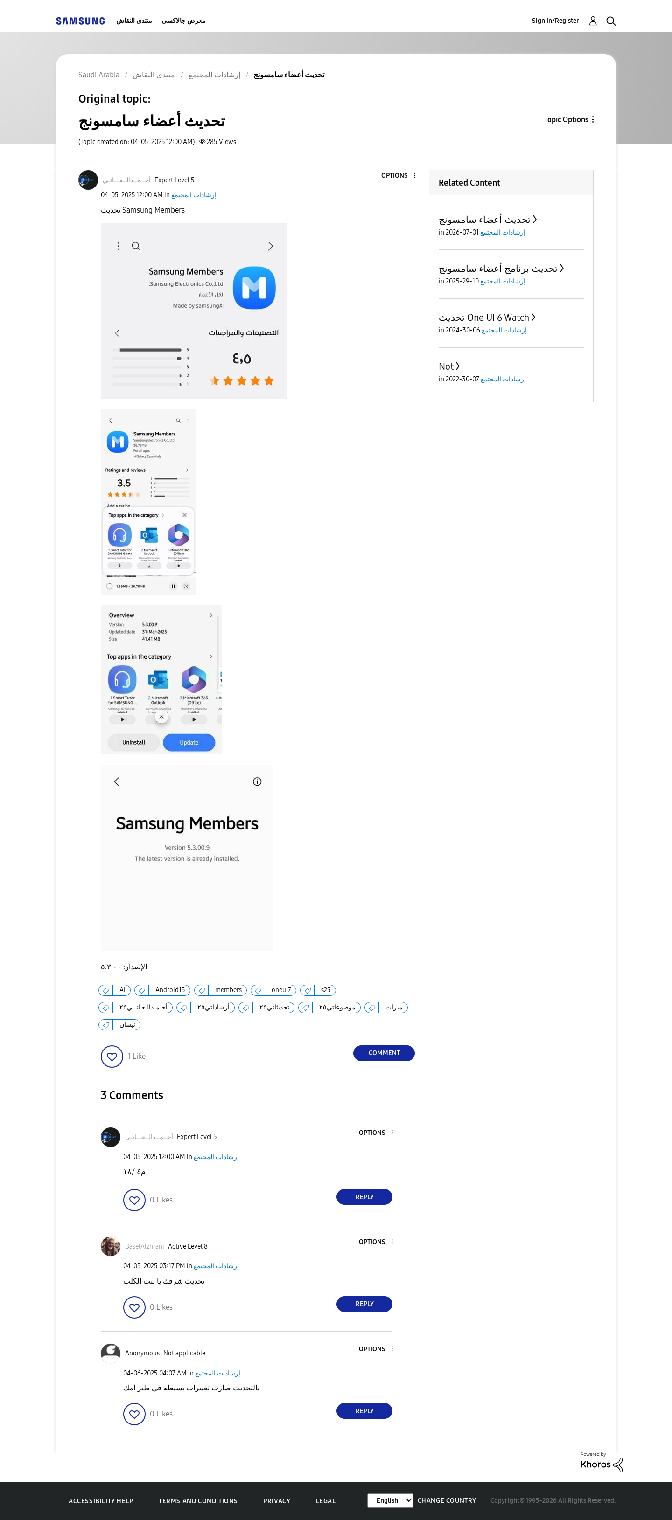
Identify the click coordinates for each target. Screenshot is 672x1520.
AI (122, 990)
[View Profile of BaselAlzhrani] (144, 1247)
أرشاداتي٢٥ (213, 1007)
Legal (326, 1501)
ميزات (394, 1007)
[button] (399, 176)
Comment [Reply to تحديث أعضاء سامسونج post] (384, 1053)
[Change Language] (390, 1500)
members (228, 990)
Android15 (170, 990)
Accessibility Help (101, 1501)
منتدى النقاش (134, 21)
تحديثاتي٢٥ (274, 1007)
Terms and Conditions (198, 1501)
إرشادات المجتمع (194, 195)
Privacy (276, 1501)
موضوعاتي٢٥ (337, 1007)
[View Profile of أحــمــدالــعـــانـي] (127, 180)
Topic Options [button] (566, 119)
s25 (326, 990)
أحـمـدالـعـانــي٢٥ (143, 1007)
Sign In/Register (555, 21)
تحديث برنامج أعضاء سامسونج (498, 268)
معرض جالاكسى (183, 21)
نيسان (127, 1025)
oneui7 (281, 990)
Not (446, 366)
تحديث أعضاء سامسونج (485, 219)
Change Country (447, 1501)
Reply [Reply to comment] (365, 1197)
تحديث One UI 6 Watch (484, 317)
